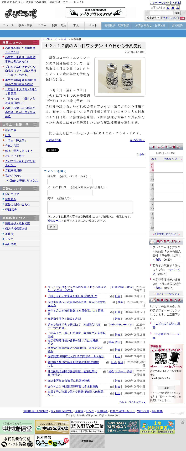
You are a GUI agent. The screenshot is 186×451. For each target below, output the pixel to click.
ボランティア (124, 324)
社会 (63, 39)
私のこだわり (13, 175)
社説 (8, 135)
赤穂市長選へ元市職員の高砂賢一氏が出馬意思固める (20, 112)
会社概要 (10, 244)
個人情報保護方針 (16, 228)
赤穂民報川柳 (13, 170)
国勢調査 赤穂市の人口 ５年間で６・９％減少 (76, 356)
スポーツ (120, 371)
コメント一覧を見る (166, 293)
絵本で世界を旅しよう (19, 150)
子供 (129, 371)
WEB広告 (11, 209)
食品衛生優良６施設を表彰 (64, 318)
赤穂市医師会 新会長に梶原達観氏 (69, 380)
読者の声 (10, 130)
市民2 (158, 287)
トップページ (49, 39)
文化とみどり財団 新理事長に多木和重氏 (73, 386)
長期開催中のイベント (166, 233)
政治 (117, 342)
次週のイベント (173, 159)
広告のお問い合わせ (17, 204)
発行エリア (12, 194)
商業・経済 (125, 287)
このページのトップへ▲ (132, 402)
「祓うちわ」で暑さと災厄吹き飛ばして (72, 296)
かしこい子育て (14, 156)
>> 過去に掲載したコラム (22, 180)
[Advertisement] (94, 259)
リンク (9, 238)
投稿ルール (54, 220)
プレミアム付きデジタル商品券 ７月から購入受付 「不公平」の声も (20, 70)
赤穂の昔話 (12, 145)
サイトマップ (170, 17)
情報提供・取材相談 (17, 223)
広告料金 (10, 199)
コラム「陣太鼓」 (16, 140)
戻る (153, 159)
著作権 (9, 233)
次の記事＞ (137, 140)
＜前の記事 (53, 140)
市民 (158, 259)
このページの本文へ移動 (165, 2)
